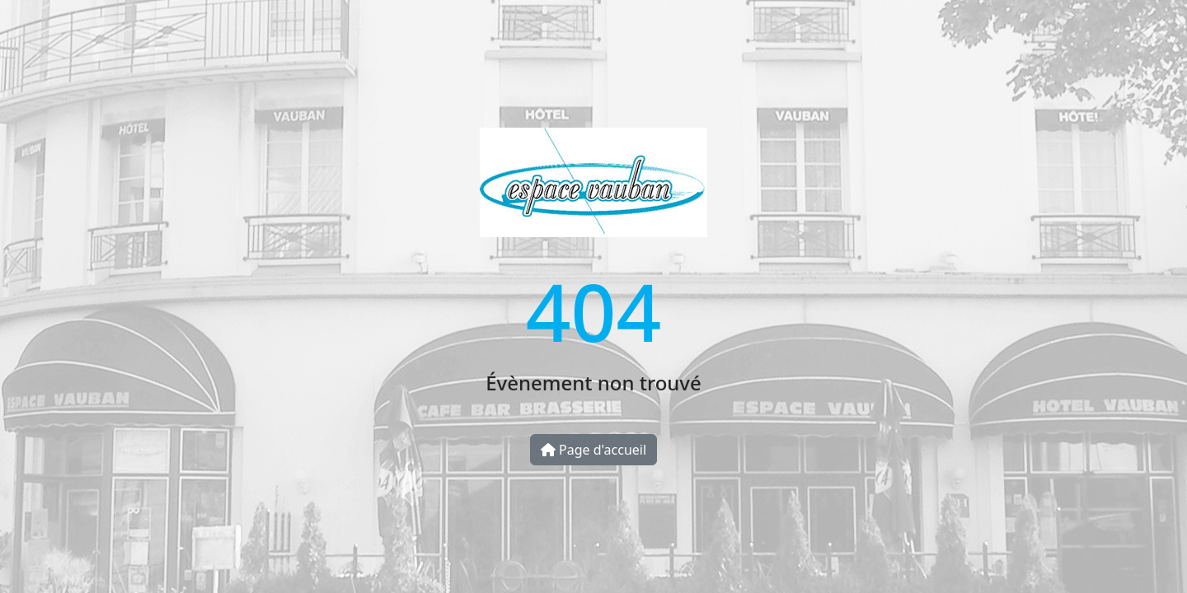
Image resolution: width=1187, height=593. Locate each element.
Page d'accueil (593, 450)
